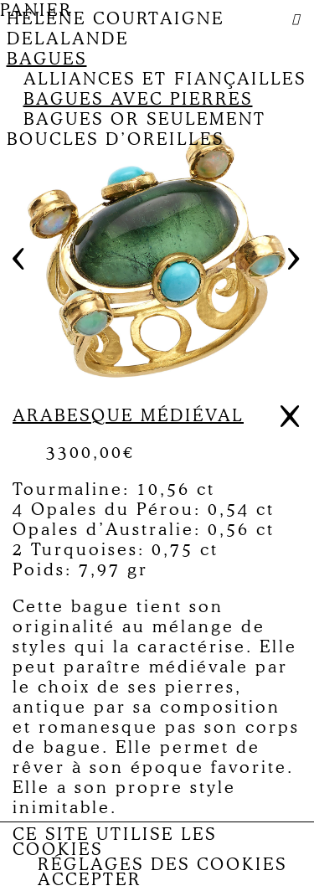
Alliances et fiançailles (164, 79)
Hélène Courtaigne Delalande (115, 28)
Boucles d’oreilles (115, 139)
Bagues (47, 59)
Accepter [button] (90, 879)
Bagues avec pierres (138, 99)
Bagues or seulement (144, 119)
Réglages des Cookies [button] (162, 864)
